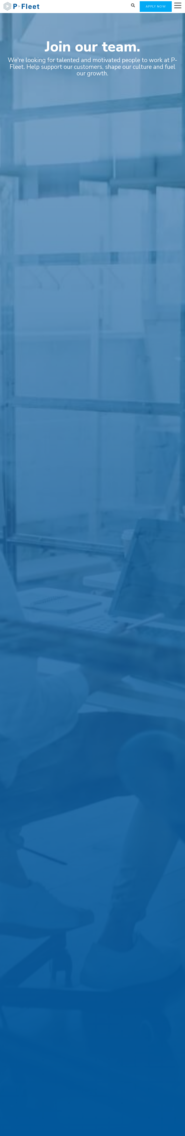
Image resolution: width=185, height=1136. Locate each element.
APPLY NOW (156, 6)
